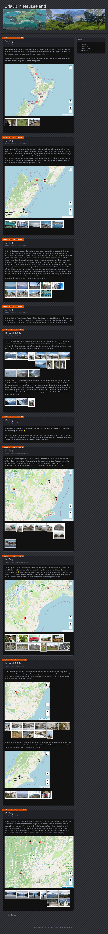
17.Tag (9, 450)
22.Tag (9, 242)
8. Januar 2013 (18, 38)
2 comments (20, 336)
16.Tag (9, 559)
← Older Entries (10, 915)
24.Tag (9, 41)
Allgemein (13, 44)
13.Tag (9, 813)
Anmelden (84, 44)
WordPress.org (85, 50)
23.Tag (9, 140)
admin (10, 38)
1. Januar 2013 (18, 447)
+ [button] (70, 108)
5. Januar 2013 (18, 306)
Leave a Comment (22, 44)
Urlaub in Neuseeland (25, 6)
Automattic (70, 927)
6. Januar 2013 (18, 239)
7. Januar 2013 (18, 137)
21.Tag (9, 309)
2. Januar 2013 (18, 417)
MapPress (64, 216)
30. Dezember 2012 (20, 660)
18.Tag (9, 420)
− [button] (70, 111)
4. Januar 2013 (18, 330)
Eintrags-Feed (85, 46)
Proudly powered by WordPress (43, 927)
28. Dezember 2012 (20, 810)
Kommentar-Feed (86, 48)
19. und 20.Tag (14, 333)
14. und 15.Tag (14, 663)
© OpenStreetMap (70, 216)
